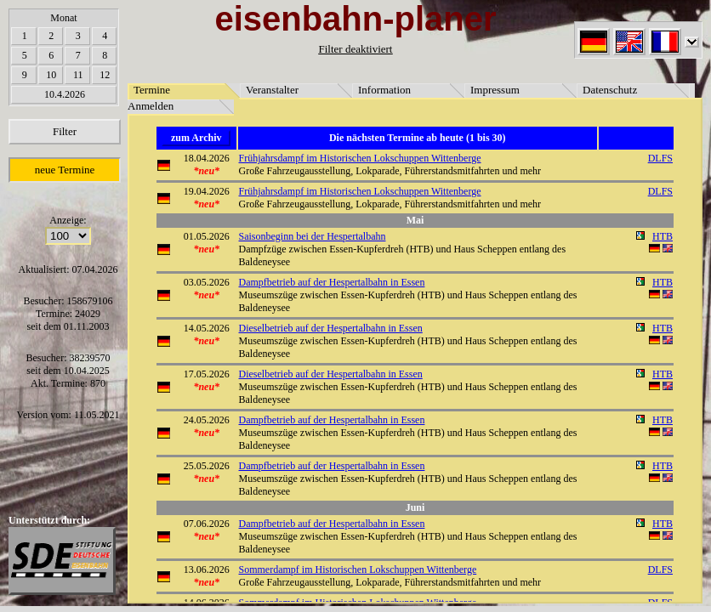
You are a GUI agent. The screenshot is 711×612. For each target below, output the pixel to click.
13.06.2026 (207, 569)
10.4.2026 (64, 94)
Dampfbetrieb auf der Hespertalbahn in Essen (332, 282)
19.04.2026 (207, 191)
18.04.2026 (207, 158)
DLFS (660, 158)
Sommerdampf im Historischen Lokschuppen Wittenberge (358, 569)
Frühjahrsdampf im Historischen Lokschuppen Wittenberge (360, 158)
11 (78, 75)
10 (51, 75)
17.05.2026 (207, 374)
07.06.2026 (207, 524)
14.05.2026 (207, 328)
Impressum (495, 89)
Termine (152, 89)
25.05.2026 (207, 466)
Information (384, 89)
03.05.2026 (207, 282)
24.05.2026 (207, 420)
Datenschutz (610, 89)
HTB (662, 236)
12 (105, 75)
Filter (65, 131)
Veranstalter (272, 89)
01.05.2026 (207, 236)
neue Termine (65, 169)
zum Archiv (196, 138)
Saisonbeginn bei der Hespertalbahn (312, 236)
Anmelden (150, 105)
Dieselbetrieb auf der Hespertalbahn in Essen (331, 328)
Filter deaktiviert (355, 48)
